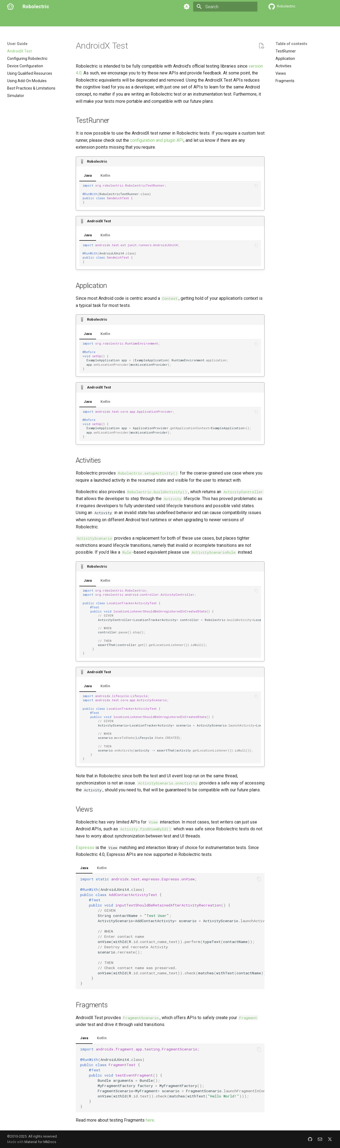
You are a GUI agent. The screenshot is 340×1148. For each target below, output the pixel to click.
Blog (152, 20)
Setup (29, 20)
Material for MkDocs (40, 1142)
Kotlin (105, 175)
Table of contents (291, 43)
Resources (132, 20)
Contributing (105, 20)
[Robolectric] (10, 6)
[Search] (225, 7)
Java (88, 175)
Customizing (77, 20)
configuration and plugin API (157, 140)
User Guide (50, 20)
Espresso (85, 847)
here (150, 1120)
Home (12, 20)
